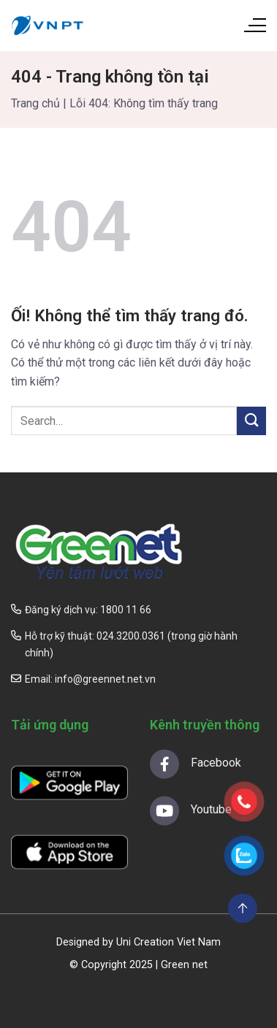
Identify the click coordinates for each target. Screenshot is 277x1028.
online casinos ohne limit (63, 1008)
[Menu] (254, 26)
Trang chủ (35, 103)
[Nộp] (251, 421)
